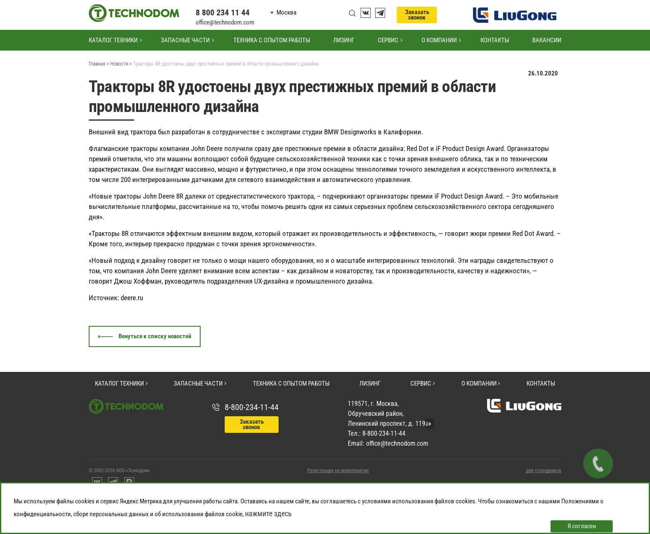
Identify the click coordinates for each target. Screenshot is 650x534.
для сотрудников (543, 470)
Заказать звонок (417, 14)
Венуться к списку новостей (155, 336)
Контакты (494, 40)
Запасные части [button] (185, 40)
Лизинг (343, 40)
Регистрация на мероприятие (338, 470)
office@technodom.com (225, 22)
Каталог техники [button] (113, 40)
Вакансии (546, 40)
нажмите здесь (268, 513)
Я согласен (582, 526)
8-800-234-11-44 (252, 407)
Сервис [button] (388, 40)
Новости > (121, 64)
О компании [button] (439, 40)
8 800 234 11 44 (223, 12)
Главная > (99, 64)
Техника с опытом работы (271, 40)
